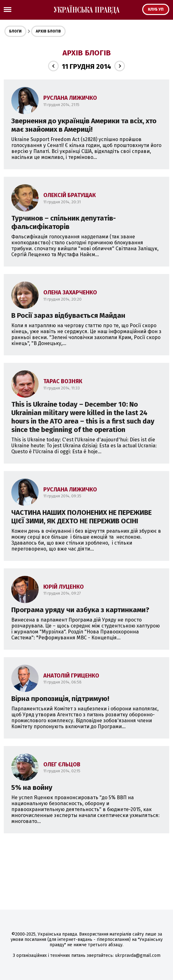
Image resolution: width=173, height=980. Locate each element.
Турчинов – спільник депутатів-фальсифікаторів (63, 222)
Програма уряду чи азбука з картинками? (80, 610)
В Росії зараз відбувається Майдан (68, 315)
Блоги (15, 31)
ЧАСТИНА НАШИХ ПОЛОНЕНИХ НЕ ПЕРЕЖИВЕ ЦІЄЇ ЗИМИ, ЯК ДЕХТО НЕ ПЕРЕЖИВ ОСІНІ (81, 516)
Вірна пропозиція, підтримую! (60, 698)
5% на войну (31, 787)
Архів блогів (48, 31)
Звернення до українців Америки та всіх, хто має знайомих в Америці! (83, 125)
